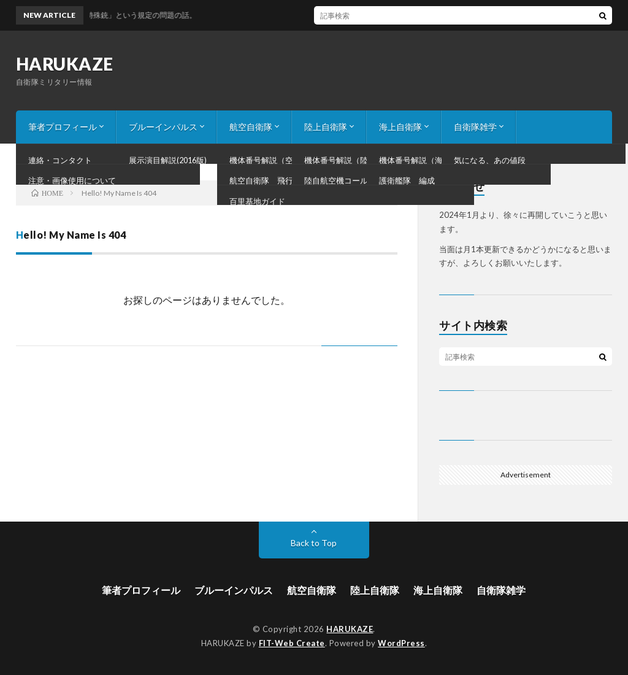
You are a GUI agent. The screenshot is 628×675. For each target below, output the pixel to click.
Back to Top (314, 543)
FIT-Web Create (292, 643)
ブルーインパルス (163, 127)
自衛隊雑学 (475, 127)
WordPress (401, 643)
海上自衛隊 (400, 127)
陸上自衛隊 (325, 127)
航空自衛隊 (250, 127)
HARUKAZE (64, 63)
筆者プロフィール (62, 127)
